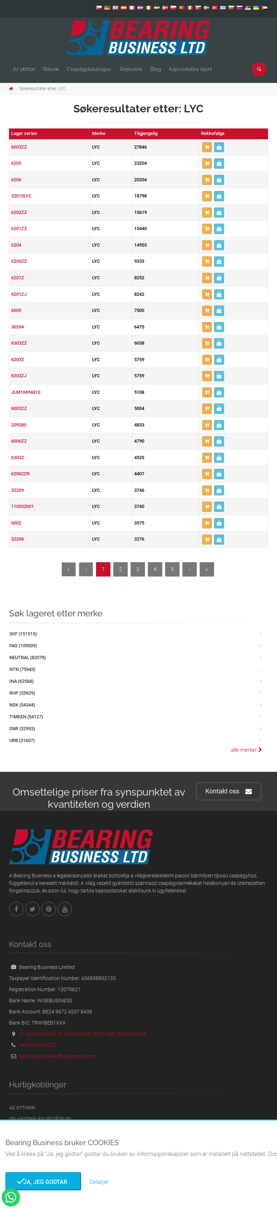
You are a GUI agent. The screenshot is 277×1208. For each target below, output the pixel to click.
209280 (18, 425)
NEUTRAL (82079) (27, 657)
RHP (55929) (22, 693)
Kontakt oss (228, 791)
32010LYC (21, 196)
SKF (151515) (23, 633)
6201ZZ (19, 228)
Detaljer (99, 1182)
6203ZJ (19, 375)
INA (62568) (21, 681)
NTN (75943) (22, 669)
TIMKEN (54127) (26, 716)
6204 (16, 245)
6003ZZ (19, 147)
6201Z (17, 277)
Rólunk (51, 69)
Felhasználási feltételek (40, 1118)
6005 (16, 310)
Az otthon (24, 69)
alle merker (246, 750)
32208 (17, 539)
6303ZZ (19, 343)
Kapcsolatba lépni (190, 69)
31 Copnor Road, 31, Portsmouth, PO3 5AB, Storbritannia (82, 1034)
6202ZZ (19, 212)
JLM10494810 (25, 392)
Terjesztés (130, 69)
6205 (16, 163)
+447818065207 (37, 1045)
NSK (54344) (22, 705)
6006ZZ (19, 441)
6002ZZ (19, 408)
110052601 (22, 506)
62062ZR (20, 473)
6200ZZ (19, 261)
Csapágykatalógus (89, 69)
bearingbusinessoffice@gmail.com (57, 1056)
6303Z (17, 457)
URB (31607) (22, 740)
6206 (16, 179)
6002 (16, 523)
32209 (17, 490)
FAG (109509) (23, 645)
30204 (17, 327)
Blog (155, 69)
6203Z (17, 359)
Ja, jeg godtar (43, 1182)
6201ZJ (19, 294)
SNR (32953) (22, 728)
